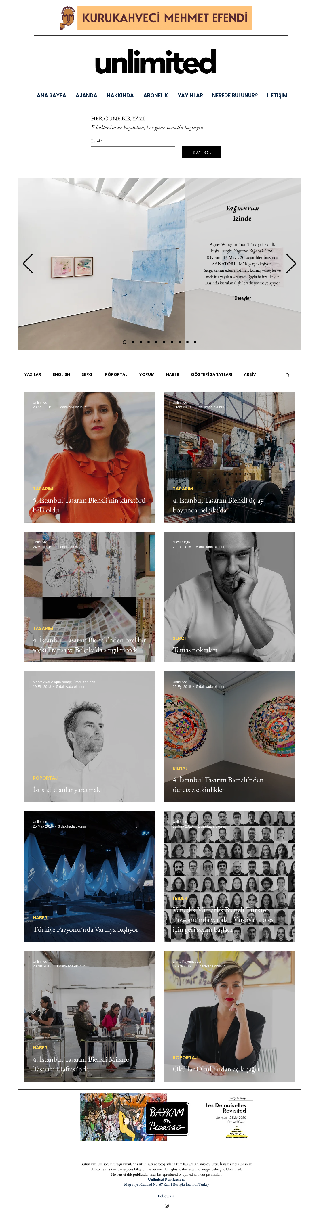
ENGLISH (61, 374)
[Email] (131, 152)
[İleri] (291, 264)
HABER (172, 374)
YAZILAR (32, 374)
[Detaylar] (242, 298)
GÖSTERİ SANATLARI (211, 374)
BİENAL (180, 768)
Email (96, 141)
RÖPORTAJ (116, 374)
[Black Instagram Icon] (166, 1205)
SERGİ (87, 374)
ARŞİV (250, 374)
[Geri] (28, 264)
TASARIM (43, 489)
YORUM (147, 374)
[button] (190, 95)
